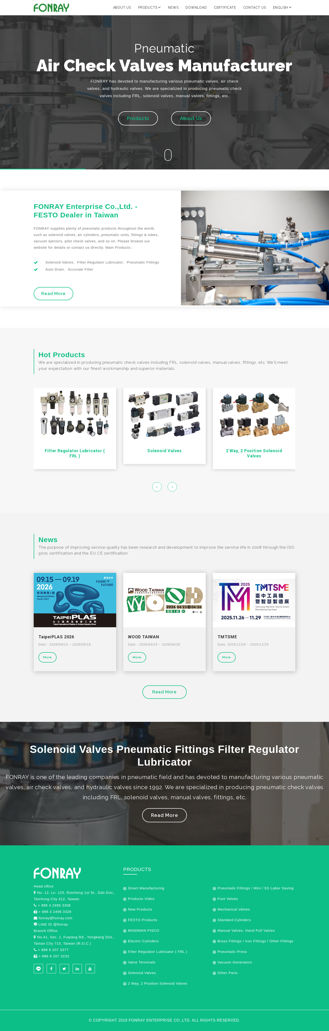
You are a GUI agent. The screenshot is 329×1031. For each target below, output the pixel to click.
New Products (140, 909)
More (47, 657)
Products (149, 7)
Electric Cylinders (143, 941)
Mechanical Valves (234, 909)
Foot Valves (228, 899)
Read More (53, 293)
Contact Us (254, 7)
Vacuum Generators (235, 962)
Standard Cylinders (234, 920)
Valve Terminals (142, 962)
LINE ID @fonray (53, 924)
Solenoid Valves (164, 450)
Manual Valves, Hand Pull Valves (246, 930)
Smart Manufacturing (146, 888)
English (282, 7)
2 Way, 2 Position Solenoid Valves (254, 453)
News (173, 7)
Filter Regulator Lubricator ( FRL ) (75, 453)
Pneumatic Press (232, 952)
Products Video (141, 899)
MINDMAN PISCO (143, 930)
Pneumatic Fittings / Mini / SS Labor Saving (256, 888)
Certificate (225, 7)
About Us (122, 7)
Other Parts (228, 973)
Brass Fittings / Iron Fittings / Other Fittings (255, 941)
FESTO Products (142, 920)
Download (196, 7)
